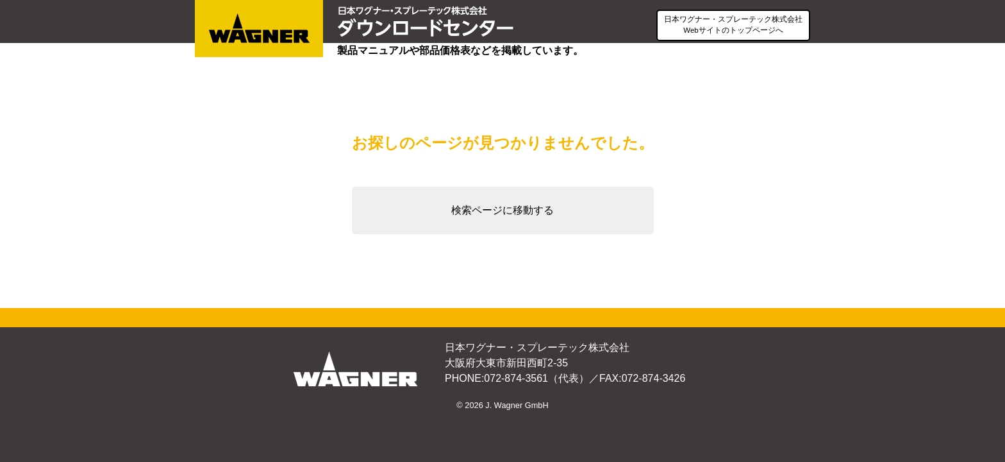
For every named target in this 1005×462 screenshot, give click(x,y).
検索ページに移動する (502, 210)
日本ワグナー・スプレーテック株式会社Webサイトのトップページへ (733, 24)
